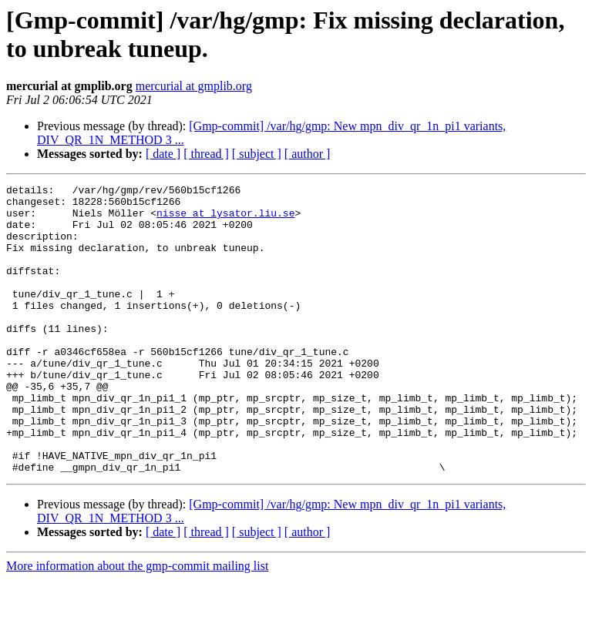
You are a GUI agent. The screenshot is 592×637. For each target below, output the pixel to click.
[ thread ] (206, 153)
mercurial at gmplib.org (194, 85)
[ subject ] (256, 153)
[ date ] (163, 153)
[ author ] (307, 153)
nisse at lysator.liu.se (225, 219)
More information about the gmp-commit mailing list (137, 623)
